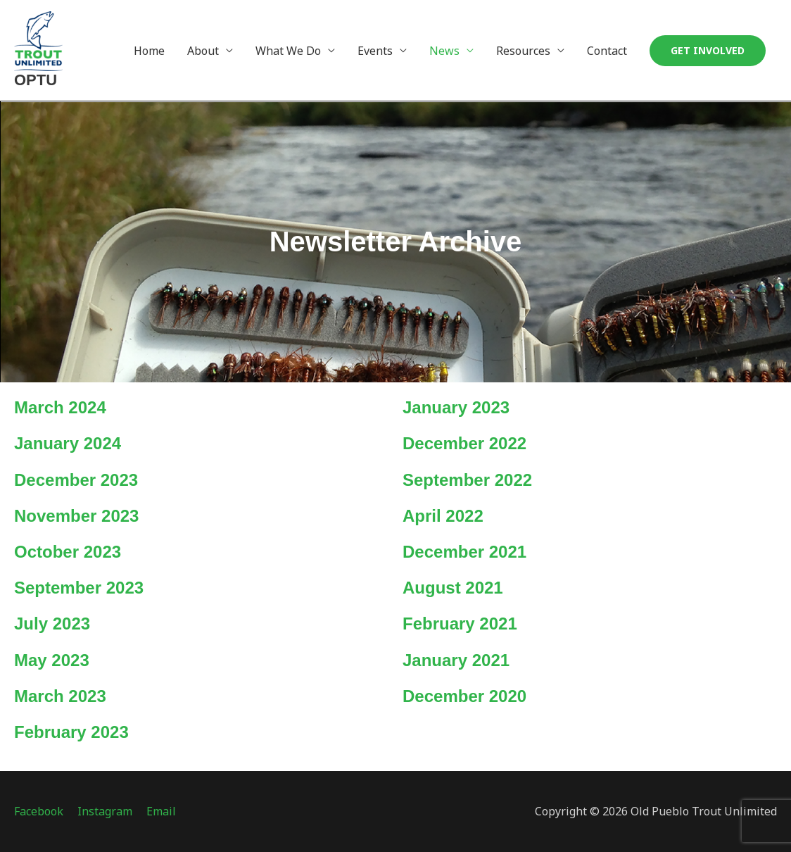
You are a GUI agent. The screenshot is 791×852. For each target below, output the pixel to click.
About (203, 50)
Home (149, 50)
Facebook (38, 811)
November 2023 (76, 515)
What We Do (288, 50)
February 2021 (460, 623)
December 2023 (76, 479)
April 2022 (443, 515)
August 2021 (453, 587)
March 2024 (60, 407)
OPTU (35, 80)
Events (375, 50)
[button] (708, 50)
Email (161, 811)
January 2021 (456, 660)
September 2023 (79, 587)
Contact (607, 50)
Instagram (104, 811)
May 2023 (51, 660)
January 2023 (456, 407)
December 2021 (464, 551)
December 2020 (464, 696)
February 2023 (71, 731)
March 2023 (60, 696)
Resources (523, 50)
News (444, 50)
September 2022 (467, 479)
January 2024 (67, 443)
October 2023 (67, 551)
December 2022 (464, 443)
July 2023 (52, 623)
